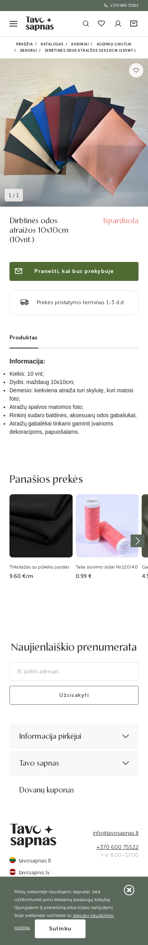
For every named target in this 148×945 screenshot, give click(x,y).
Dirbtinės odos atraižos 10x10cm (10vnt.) (90, 51)
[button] (134, 24)
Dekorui (28, 51)
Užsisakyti (74, 695)
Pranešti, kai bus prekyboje (64, 271)
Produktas (23, 337)
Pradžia (24, 44)
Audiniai (80, 44)
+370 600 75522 (121, 6)
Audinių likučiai (114, 44)
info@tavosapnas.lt (116, 833)
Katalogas (52, 44)
